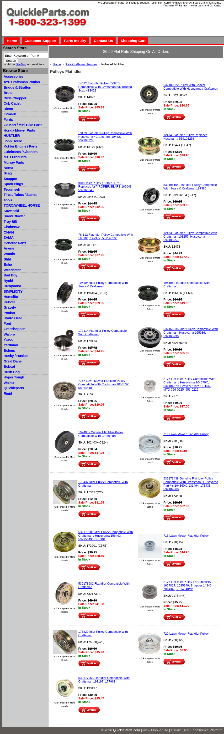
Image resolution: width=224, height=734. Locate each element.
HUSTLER (12, 135)
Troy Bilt (10, 221)
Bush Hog (12, 372)
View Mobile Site (155, 730)
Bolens (9, 350)
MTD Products (15, 157)
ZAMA (8, 237)
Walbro (9, 334)
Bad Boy (10, 275)
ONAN (9, 232)
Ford (7, 323)
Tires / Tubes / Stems (20, 195)
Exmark (10, 114)
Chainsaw (11, 227)
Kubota (9, 302)
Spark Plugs (13, 184)
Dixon (8, 109)
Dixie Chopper (15, 98)
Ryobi (8, 281)
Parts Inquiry (75, 41)
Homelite (11, 297)
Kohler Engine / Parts (20, 146)
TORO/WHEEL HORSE (22, 205)
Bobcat (9, 366)
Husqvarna (12, 286)
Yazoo (8, 339)
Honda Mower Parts (19, 130)
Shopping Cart (133, 41)
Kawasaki (11, 211)
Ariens (9, 248)
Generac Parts (15, 243)
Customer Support (40, 41)
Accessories (13, 76)
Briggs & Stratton (17, 87)
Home (12, 41)
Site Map (21, 64)
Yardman (11, 345)
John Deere (13, 141)
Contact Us (103, 41)
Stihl (7, 259)
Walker (9, 383)
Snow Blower (14, 216)
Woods (9, 254)
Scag (8, 173)
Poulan (9, 313)
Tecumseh (12, 189)
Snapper (10, 179)
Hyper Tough (14, 377)
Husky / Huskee (16, 356)
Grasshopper (14, 329)
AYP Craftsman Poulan (22, 82)
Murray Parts (14, 162)
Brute (8, 93)
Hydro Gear (13, 318)
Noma (8, 168)
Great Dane (12, 361)
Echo (8, 264)
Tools (8, 200)
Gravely (10, 307)
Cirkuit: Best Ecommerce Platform (197, 730)
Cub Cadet (12, 103)
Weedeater (12, 270)
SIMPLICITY (13, 291)
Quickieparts (14, 388)
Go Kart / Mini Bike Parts (23, 125)
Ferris (8, 119)
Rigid (8, 393)
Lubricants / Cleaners (20, 152)
